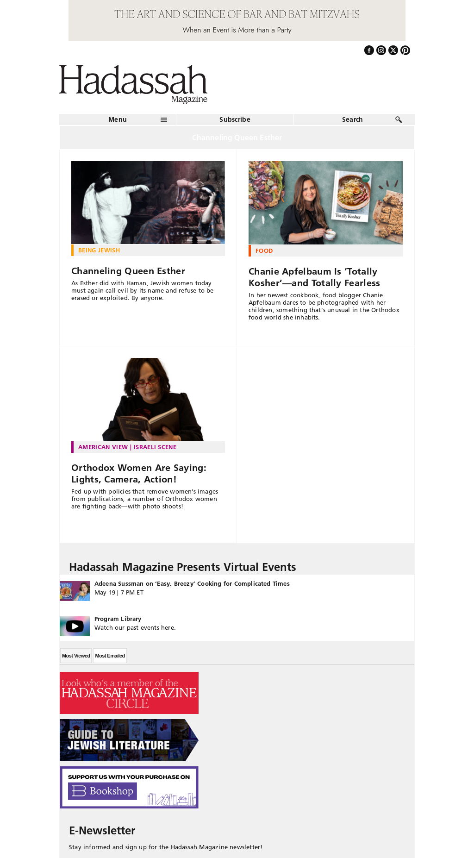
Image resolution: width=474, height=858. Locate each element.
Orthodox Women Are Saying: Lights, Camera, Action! (138, 473)
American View (103, 447)
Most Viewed (76, 655)
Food (264, 250)
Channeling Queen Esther (128, 270)
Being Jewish (99, 250)
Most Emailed (110, 655)
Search (352, 119)
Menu (117, 119)
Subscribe (234, 119)
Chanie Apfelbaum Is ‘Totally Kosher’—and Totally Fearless (314, 277)
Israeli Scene (155, 447)
